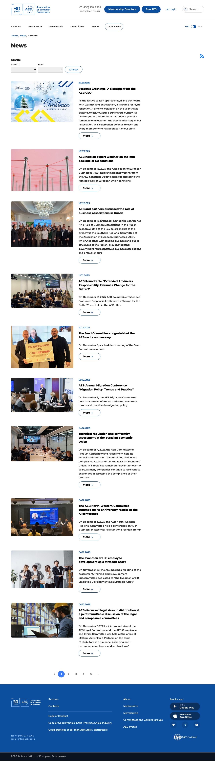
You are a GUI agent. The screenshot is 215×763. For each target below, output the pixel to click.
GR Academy (115, 26)
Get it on (183, 708)
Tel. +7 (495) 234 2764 (22, 738)
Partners (53, 701)
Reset (73, 69)
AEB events (130, 728)
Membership (56, 26)
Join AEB (151, 9)
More (88, 136)
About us (16, 26)
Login (171, 9)
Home (14, 35)
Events (96, 26)
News (23, 35)
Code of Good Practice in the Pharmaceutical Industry (80, 725)
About (127, 701)
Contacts (53, 708)
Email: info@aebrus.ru (23, 741)
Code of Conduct (58, 718)
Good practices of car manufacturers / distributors (78, 731)
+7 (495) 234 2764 (90, 7)
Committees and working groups (143, 722)
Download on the (182, 718)
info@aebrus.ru (90, 11)
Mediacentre (35, 26)
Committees (78, 26)
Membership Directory (122, 9)
